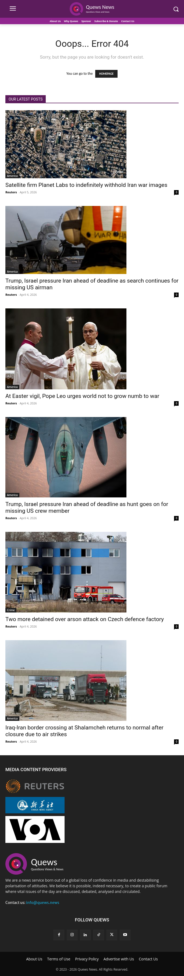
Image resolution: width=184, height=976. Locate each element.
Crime (11, 610)
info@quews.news (42, 902)
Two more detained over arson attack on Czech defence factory (84, 619)
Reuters (11, 192)
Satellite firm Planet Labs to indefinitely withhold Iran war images (86, 185)
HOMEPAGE (106, 74)
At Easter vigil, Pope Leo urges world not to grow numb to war (82, 396)
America (12, 176)
